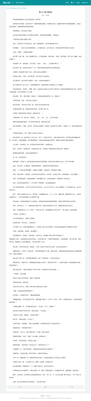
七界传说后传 (13, 8)
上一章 (20, 387)
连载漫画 (43, 395)
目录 (45, 387)
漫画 (78, 2)
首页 (67, 2)
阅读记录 (85, 2)
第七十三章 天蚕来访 (21, 8)
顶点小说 (6, 3)
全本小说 (48, 395)
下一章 (71, 387)
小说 (72, 2)
